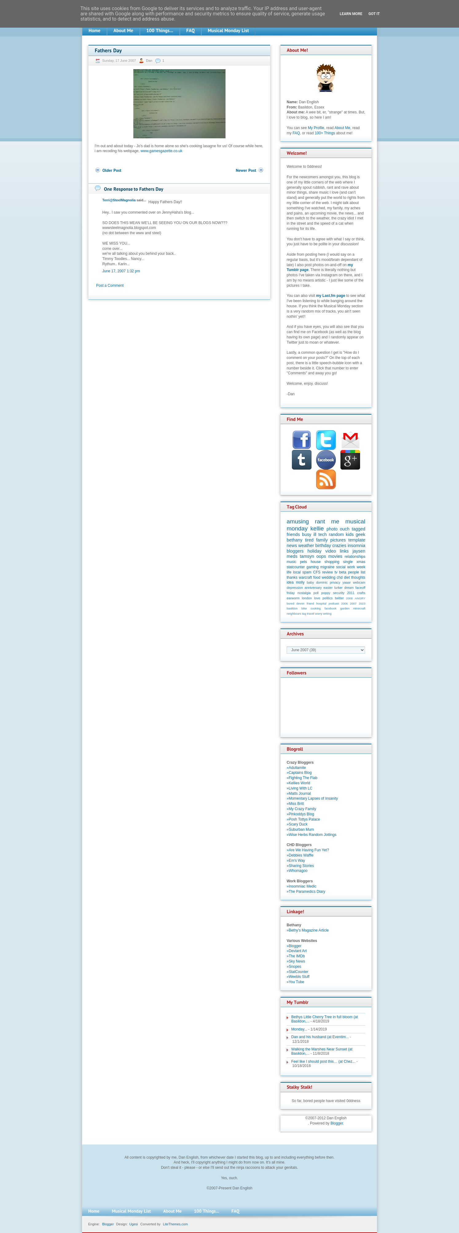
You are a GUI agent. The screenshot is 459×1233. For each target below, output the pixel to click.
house (316, 562)
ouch (344, 528)
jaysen (358, 551)
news (292, 545)
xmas (360, 562)
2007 (353, 603)
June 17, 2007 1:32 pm (121, 271)
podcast (334, 603)
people (353, 572)
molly (300, 582)
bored (290, 603)
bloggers (295, 551)
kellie (317, 528)
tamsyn (307, 556)
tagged (358, 528)
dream (349, 587)
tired (309, 540)
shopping (331, 562)
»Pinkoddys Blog (300, 814)
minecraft (359, 608)
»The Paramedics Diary (306, 891)
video (330, 551)
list (363, 572)
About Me (342, 128)
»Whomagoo (297, 871)
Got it (374, 14)
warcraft (305, 577)
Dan (149, 60)
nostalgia (304, 593)
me (335, 521)
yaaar (347, 582)
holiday (315, 551)
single (348, 562)
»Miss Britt (295, 804)
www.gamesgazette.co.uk (161, 151)
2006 (344, 603)
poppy (325, 593)
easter (328, 587)
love (317, 598)
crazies (339, 545)
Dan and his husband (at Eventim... (320, 1037)
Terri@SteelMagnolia (118, 200)
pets (303, 562)
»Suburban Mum (300, 829)
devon (300, 603)
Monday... (299, 1029)
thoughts (358, 577)
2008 (349, 598)
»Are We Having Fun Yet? (308, 850)
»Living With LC (299, 788)
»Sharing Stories (300, 866)
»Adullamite (296, 768)
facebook (330, 608)
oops (321, 556)
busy (306, 534)
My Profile (316, 128)
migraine (327, 567)
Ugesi (133, 1224)
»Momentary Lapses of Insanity (312, 798)
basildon (292, 608)
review (327, 572)
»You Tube (295, 982)
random (336, 534)
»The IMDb (296, 956)
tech (322, 534)
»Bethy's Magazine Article (308, 930)
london (307, 598)
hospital (321, 603)
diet (347, 577)
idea (290, 582)
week (361, 567)
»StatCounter (297, 972)
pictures (338, 540)
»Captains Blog (299, 772)
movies (335, 556)
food (316, 577)
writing (327, 613)
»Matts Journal (299, 793)
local (297, 572)
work (351, 567)
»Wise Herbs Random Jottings (311, 835)
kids (350, 534)
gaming (313, 567)
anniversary (313, 587)
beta (342, 572)
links (344, 551)
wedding (328, 577)
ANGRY (360, 598)
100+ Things (325, 133)
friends (293, 534)
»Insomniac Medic (301, 886)
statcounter (296, 567)
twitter (339, 598)
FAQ (296, 133)
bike (304, 608)
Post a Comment (110, 285)
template (356, 540)
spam (306, 572)
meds (292, 556)
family (322, 540)
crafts (361, 593)
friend (310, 603)
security (338, 593)
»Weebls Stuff (298, 977)
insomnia (356, 545)
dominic (322, 582)
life (289, 572)
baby (310, 582)
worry (318, 613)
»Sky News (296, 961)
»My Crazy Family (301, 809)
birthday (323, 545)
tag (304, 613)
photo (332, 528)
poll (316, 593)
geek (360, 534)
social (341, 567)
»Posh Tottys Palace (303, 819)
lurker (338, 587)
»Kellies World (298, 783)
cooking (316, 608)
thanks (292, 577)
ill (314, 534)
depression (295, 587)
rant (320, 521)
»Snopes (294, 966)
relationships (355, 556)
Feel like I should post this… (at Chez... (323, 1061)
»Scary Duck (297, 824)
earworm (293, 598)
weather (306, 545)
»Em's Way (296, 860)
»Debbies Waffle (300, 855)
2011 (351, 593)
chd (340, 577)
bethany (294, 540)
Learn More (351, 14)
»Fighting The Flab (302, 778)
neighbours (294, 613)
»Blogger (294, 946)
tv (336, 572)
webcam (359, 582)
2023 (362, 603)
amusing (298, 521)
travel (310, 613)
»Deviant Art (297, 951)
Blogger (337, 1123)
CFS (316, 572)
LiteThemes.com (175, 1224)
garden (344, 608)
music (291, 562)
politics (328, 598)
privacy (335, 582)
